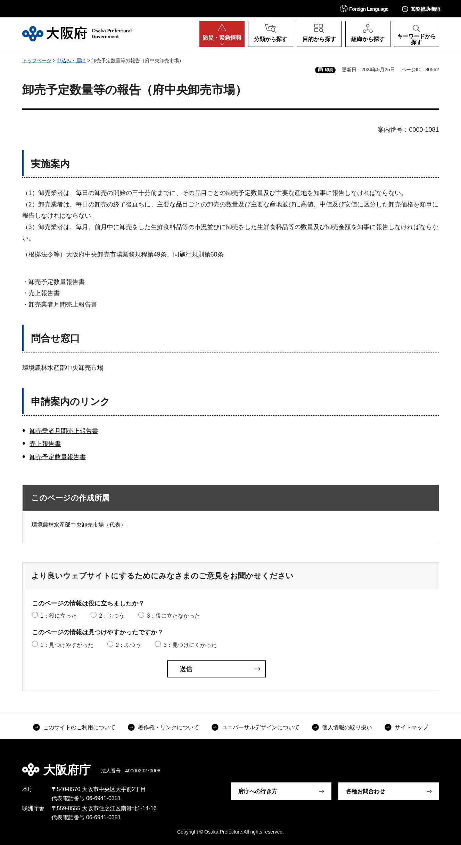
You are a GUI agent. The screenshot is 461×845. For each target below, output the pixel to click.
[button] (364, 8)
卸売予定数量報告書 (58, 457)
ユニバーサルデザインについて (260, 727)
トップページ (36, 60)
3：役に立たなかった (173, 616)
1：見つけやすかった (66, 645)
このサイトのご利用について (79, 727)
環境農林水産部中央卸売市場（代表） (79, 525)
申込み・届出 (71, 60)
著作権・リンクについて (168, 727)
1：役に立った (58, 616)
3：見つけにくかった (190, 645)
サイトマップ (411, 727)
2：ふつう (111, 616)
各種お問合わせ (365, 791)
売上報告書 (45, 443)
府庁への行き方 (257, 791)
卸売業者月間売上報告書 (64, 431)
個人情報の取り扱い (347, 727)
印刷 (329, 69)
